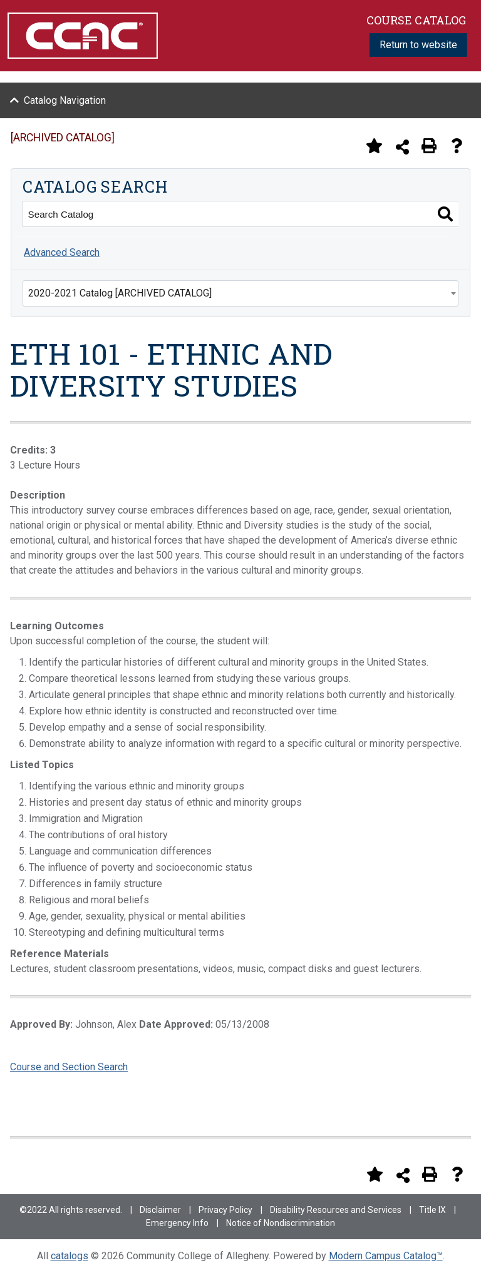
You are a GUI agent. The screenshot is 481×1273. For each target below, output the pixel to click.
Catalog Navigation (65, 100)
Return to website (418, 45)
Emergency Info (177, 1223)
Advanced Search (62, 252)
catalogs (69, 1256)
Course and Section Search (69, 1067)
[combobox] (240, 293)
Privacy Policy (225, 1210)
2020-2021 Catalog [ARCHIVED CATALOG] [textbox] (120, 293)
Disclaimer (160, 1210)
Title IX (432, 1210)
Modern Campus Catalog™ (386, 1256)
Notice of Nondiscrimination (280, 1223)
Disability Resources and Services (335, 1210)
